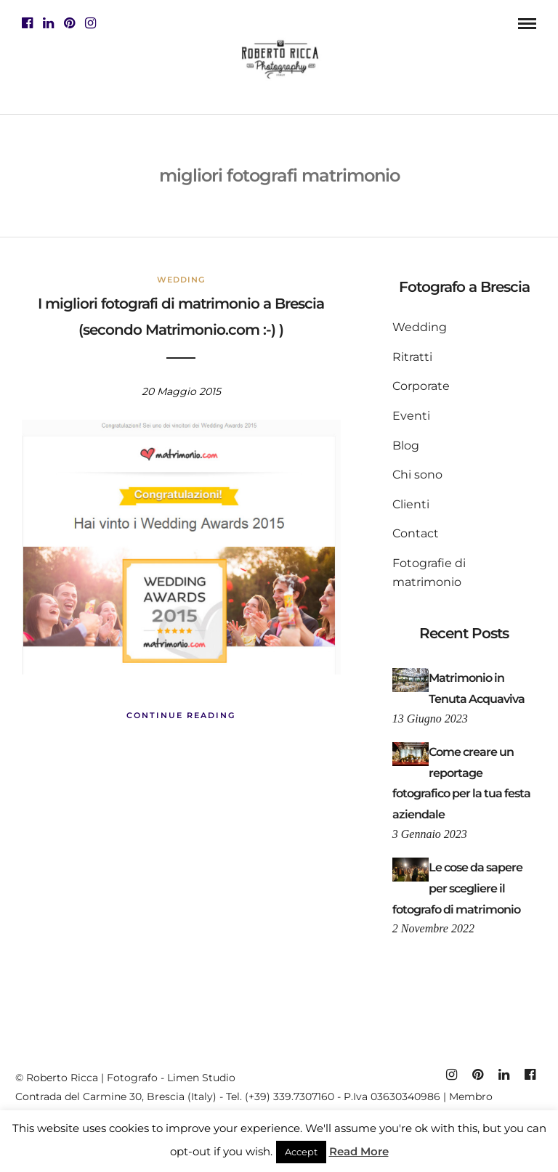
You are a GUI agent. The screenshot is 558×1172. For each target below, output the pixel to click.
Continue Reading (180, 715)
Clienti (410, 504)
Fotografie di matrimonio (429, 572)
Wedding (181, 279)
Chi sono (417, 474)
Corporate (421, 386)
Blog (405, 445)
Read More (359, 1151)
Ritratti (412, 357)
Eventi (411, 416)
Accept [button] (301, 1151)
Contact (415, 533)
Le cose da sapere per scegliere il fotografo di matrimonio (457, 888)
